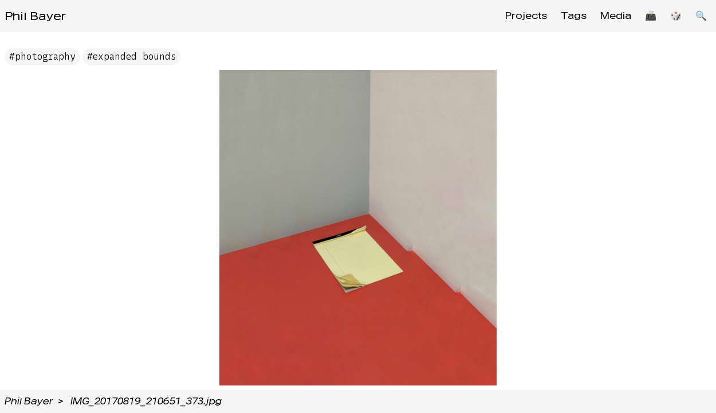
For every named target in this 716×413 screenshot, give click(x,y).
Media (615, 15)
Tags (574, 15)
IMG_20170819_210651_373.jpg (146, 401)
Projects (526, 15)
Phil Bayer (35, 16)
